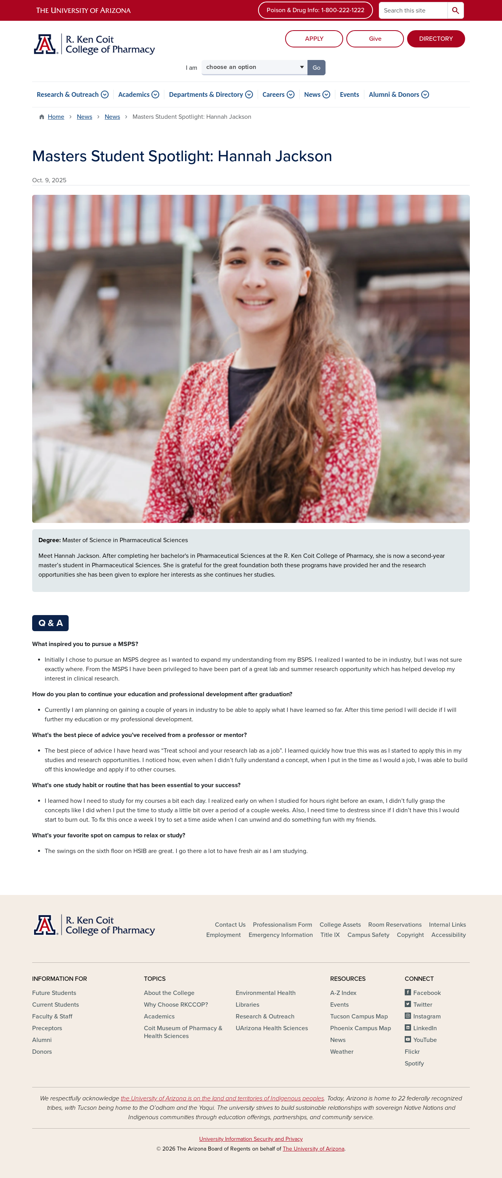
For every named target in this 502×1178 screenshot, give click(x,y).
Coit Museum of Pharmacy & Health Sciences (183, 1032)
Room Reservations (395, 925)
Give (375, 39)
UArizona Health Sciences (272, 1028)
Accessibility (448, 935)
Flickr (412, 1052)
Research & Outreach (68, 94)
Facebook (427, 993)
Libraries (247, 1005)
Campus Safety (368, 935)
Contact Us (230, 925)
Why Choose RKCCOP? (176, 1005)
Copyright (410, 935)
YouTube (425, 1040)
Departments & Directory (206, 94)
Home (56, 117)
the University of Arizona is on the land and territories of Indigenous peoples (222, 1098)
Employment (223, 935)
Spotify (414, 1063)
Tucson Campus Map (359, 1016)
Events (349, 94)
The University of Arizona (313, 1148)
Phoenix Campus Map (360, 1028)
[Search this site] (413, 10)
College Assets (340, 925)
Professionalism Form (282, 925)
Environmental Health (266, 993)
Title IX (330, 935)
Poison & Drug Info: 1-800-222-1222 (315, 10)
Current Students (55, 1005)
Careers (274, 94)
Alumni (42, 1040)
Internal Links (447, 925)
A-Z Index (343, 993)
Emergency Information (281, 935)
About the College (169, 993)
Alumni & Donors (394, 94)
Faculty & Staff (52, 1016)
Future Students (54, 993)
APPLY (314, 39)
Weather (341, 1052)
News (312, 94)
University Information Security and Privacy (251, 1139)
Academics (134, 94)
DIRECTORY (436, 39)
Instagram (427, 1016)
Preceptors (47, 1028)
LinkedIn (425, 1028)
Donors (42, 1052)
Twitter (422, 1005)
